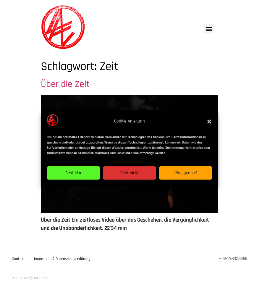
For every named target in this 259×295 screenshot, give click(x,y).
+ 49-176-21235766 (233, 258)
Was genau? (185, 176)
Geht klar (73, 176)
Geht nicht (129, 176)
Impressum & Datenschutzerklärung (62, 259)
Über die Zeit (65, 84)
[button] (209, 124)
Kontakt (18, 259)
